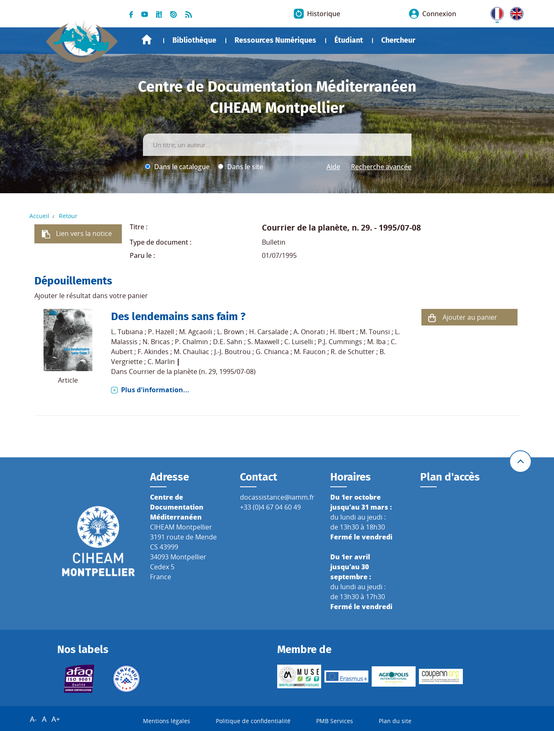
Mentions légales (166, 721)
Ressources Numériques (275, 40)
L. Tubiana (127, 331)
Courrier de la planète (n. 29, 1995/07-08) (192, 371)
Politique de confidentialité (253, 721)
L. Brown (230, 331)
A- (33, 719)
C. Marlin (161, 361)
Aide (333, 166)
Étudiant (348, 40)
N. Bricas (156, 341)
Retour (68, 216)
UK (514, 12)
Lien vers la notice (84, 233)
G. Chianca (272, 351)
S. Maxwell (263, 341)
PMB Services (334, 721)
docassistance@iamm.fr (277, 497)
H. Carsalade (268, 331)
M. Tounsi (375, 331)
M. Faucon (310, 351)
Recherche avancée (381, 166)
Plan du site (395, 721)
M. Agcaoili (195, 331)
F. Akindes (153, 351)
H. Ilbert (342, 331)
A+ (55, 719)
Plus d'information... (155, 389)
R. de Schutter (353, 351)
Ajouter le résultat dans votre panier (91, 295)
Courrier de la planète (304, 227)
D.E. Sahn (227, 341)
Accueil (146, 39)
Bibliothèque (194, 40)
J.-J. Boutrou (232, 351)
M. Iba (376, 341)
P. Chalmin (191, 341)
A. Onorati (309, 331)
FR (494, 12)
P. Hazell (161, 331)
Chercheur (398, 40)
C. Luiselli (298, 341)
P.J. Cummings (340, 341)
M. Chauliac (191, 351)
